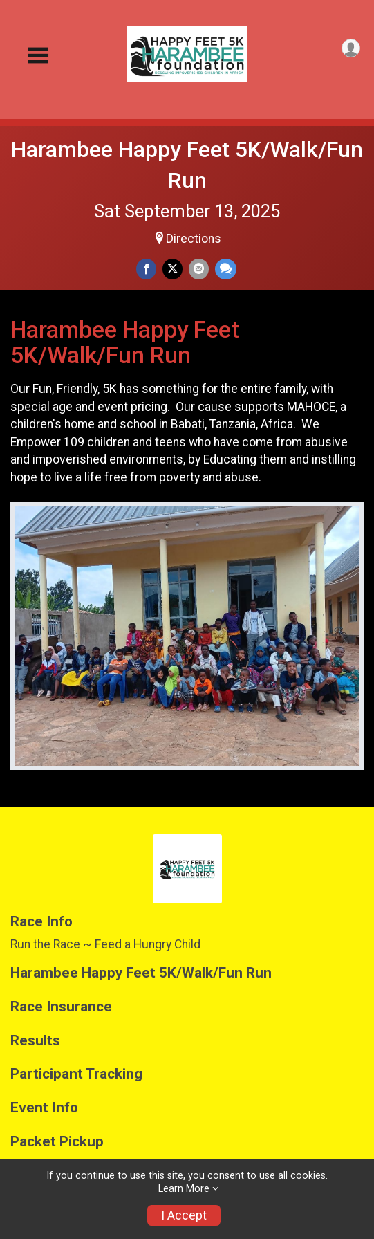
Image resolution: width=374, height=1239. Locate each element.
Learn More (183, 1189)
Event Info (44, 1108)
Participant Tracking (76, 1074)
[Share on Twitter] (172, 269)
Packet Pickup (57, 1142)
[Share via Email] (199, 269)
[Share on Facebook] (146, 269)
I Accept (184, 1215)
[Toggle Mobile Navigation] (38, 56)
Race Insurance (61, 1007)
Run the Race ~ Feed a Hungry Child (105, 944)
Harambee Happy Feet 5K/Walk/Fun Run (141, 973)
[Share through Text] (225, 269)
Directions (193, 239)
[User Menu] (351, 48)
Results (35, 1041)
